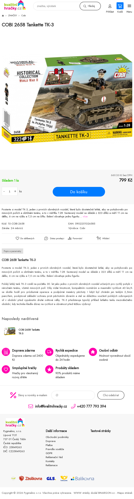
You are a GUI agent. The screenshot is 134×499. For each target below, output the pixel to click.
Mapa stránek (124, 493)
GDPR (49, 453)
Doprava (50, 441)
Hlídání (105, 238)
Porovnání (77, 238)
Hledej (91, 6)
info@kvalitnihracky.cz (51, 406)
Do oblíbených (27, 238)
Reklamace (52, 465)
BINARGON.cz (106, 493)
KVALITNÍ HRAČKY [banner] (17, 5)
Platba (49, 445)
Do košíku (78, 192)
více (85, 216)
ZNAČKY (12, 15)
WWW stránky (82, 493)
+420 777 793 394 (91, 406)
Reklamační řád (54, 457)
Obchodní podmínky (57, 437)
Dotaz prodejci (57, 238)
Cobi (23, 15)
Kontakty (50, 461)
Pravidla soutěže (55, 449)
